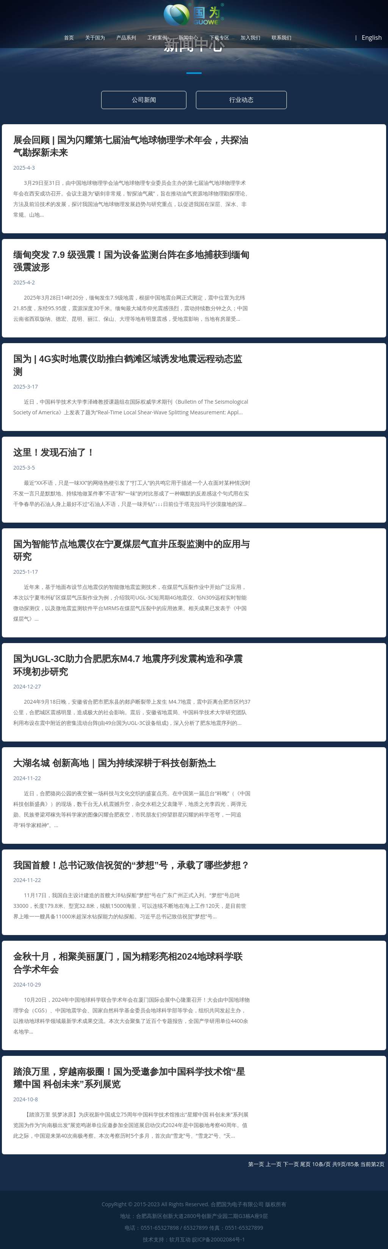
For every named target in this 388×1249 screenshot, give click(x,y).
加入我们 (250, 38)
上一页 (274, 1164)
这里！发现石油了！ (54, 452)
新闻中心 (188, 38)
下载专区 (219, 38)
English (372, 37)
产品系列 (126, 38)
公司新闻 (144, 99)
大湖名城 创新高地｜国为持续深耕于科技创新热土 (114, 763)
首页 (69, 38)
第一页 (256, 1164)
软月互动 (180, 1239)
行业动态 (241, 99)
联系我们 (281, 38)
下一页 (291, 1164)
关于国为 (95, 38)
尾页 (305, 1164)
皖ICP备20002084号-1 (218, 1239)
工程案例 (157, 38)
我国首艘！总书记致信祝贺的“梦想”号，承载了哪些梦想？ (131, 865)
